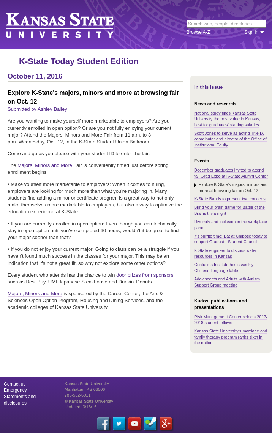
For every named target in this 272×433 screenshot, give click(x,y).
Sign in (251, 32)
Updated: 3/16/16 (80, 407)
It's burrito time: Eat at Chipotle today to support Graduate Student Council (230, 239)
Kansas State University (69, 24)
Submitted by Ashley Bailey (37, 109)
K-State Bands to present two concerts (230, 199)
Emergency (15, 390)
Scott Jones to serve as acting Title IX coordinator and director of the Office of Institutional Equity (230, 139)
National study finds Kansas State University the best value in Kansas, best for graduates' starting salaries (227, 119)
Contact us (14, 384)
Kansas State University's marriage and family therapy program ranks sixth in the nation (230, 337)
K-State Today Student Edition (79, 61)
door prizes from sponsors (144, 275)
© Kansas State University (89, 401)
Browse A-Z (198, 32)
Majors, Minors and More (44, 165)
